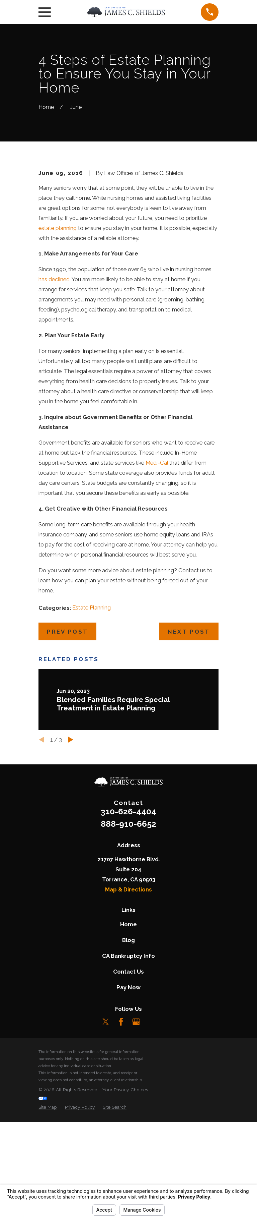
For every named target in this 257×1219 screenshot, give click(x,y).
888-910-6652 (128, 936)
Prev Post (67, 743)
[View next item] (71, 852)
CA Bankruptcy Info (128, 1067)
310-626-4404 (128, 923)
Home (128, 1036)
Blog (128, 1052)
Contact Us (128, 1083)
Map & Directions (128, 1001)
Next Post (189, 743)
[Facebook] (121, 1133)
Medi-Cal (157, 574)
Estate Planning (91, 719)
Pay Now (128, 1099)
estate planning (57, 339)
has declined (54, 391)
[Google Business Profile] (136, 1133)
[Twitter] (105, 1133)
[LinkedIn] (151, 1133)
